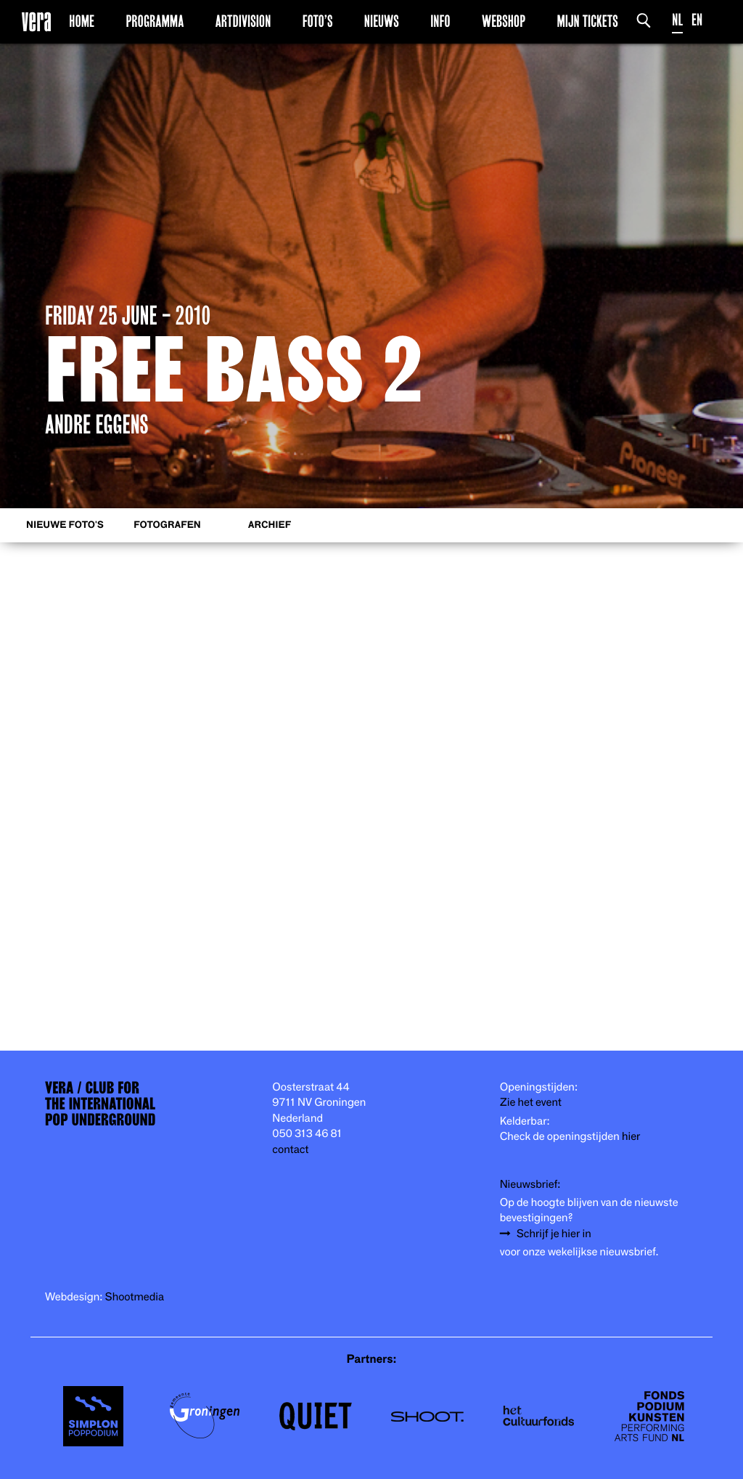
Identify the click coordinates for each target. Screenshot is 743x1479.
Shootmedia (135, 1297)
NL (677, 20)
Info (440, 21)
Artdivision (243, 21)
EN (696, 20)
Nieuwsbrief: (530, 1184)
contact (290, 1149)
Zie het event (531, 1102)
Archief (269, 525)
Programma (155, 21)
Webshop (503, 21)
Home (81, 21)
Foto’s (318, 21)
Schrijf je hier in (554, 1234)
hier (631, 1136)
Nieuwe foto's (65, 525)
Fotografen (167, 525)
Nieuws (381, 21)
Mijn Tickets (587, 21)
